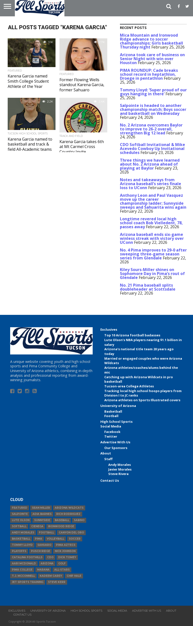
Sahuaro (44, 545)
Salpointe (20, 514)
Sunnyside (42, 520)
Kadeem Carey (51, 575)
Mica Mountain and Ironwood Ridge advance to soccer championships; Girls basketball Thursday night (151, 41)
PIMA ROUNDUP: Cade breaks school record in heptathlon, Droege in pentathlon (149, 74)
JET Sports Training (27, 582)
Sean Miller (41, 507)
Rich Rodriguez (68, 514)
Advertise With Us (115, 442)
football (46, 532)
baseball (62, 520)
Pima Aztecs (65, 545)
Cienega (37, 526)
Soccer (75, 538)
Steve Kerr (56, 582)
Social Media (110, 426)
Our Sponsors (115, 448)
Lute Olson (20, 520)
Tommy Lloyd (22, 545)
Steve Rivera (118, 474)
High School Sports (116, 421)
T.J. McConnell (23, 575)
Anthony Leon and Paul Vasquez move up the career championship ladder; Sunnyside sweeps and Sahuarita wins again (153, 201)
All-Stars (62, 569)
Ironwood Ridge (61, 526)
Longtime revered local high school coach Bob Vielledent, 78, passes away (151, 222)
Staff (108, 459)
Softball (19, 526)
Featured (19, 507)
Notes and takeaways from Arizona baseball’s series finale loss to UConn (150, 183)
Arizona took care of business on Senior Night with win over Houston (152, 58)
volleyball (55, 538)
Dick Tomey (67, 557)
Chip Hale (74, 575)
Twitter (110, 436)
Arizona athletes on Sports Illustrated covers (142, 400)
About (105, 453)
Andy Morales (119, 464)
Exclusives (108, 329)
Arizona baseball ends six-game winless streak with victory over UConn (152, 238)
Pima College (22, 569)
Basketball (113, 411)
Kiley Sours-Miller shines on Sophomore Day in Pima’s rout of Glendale (152, 273)
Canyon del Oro (71, 532)
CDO (50, 557)
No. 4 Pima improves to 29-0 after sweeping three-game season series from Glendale (153, 254)
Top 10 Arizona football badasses (132, 335)
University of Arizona (118, 405)
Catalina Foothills (27, 557)
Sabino (79, 520)
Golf (62, 563)
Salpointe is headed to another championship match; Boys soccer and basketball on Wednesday (153, 109)
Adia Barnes (42, 514)
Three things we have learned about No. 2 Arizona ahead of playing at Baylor (150, 164)
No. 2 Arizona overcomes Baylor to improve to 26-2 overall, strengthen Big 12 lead (151, 129)
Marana (43, 569)
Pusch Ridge (40, 551)
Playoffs (19, 551)
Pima (38, 538)
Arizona (47, 563)
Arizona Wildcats (69, 507)
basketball (21, 538)
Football (111, 416)
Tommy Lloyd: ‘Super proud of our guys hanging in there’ (153, 92)
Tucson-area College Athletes (129, 386)
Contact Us (109, 480)
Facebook (112, 431)
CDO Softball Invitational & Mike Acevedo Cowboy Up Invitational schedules (152, 148)
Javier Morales (120, 469)
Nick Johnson (65, 551)
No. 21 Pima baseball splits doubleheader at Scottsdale (147, 287)
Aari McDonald (24, 563)
